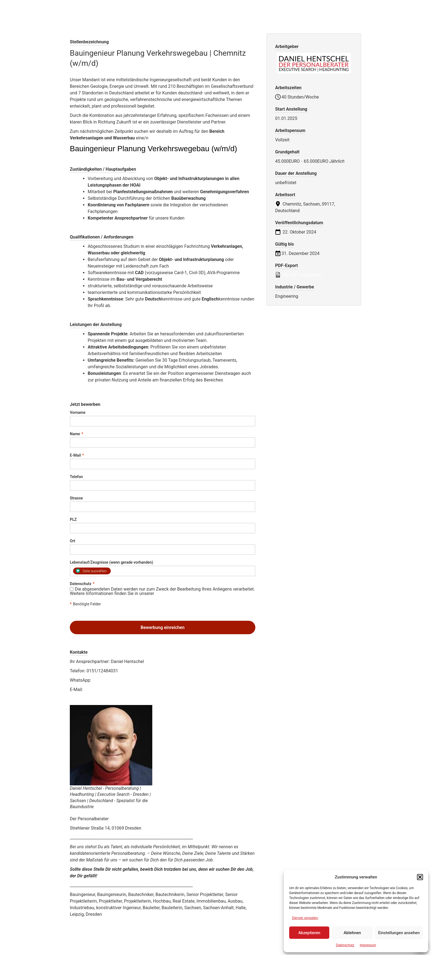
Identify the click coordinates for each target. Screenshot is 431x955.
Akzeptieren (309, 932)
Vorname (77, 412)
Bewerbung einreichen (163, 627)
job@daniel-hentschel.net (109, 689)
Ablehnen (352, 932)
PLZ (73, 519)
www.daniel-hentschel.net (95, 698)
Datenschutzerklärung (176, 593)
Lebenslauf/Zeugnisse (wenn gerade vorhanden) (111, 562)
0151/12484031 (107, 680)
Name (76, 434)
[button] (420, 877)
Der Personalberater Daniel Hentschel (151, 11)
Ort (72, 541)
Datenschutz (345, 945)
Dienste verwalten (305, 918)
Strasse (76, 498)
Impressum (368, 945)
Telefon (76, 477)
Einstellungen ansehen (399, 932)
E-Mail (77, 455)
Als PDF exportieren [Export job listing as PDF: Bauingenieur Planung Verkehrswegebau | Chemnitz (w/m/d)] (298, 274)
